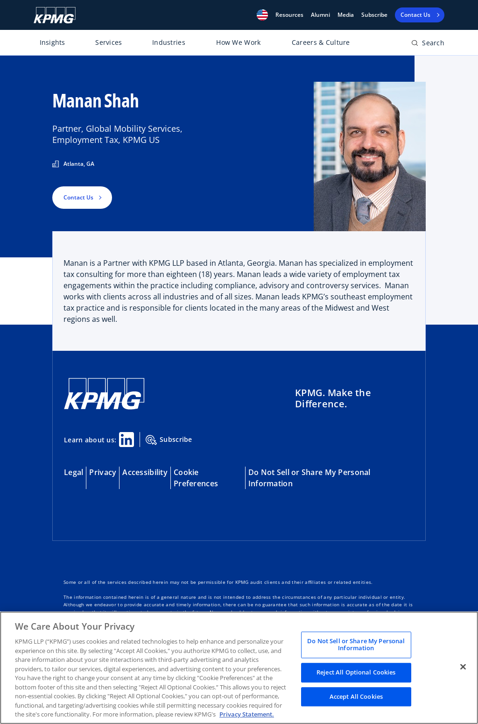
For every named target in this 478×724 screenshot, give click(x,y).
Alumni (320, 15)
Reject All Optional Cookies (356, 672)
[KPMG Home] (55, 15)
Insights (52, 42)
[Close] (463, 666)
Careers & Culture (321, 42)
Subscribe (374, 15)
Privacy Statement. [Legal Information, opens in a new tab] (246, 714)
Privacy (102, 472)
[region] (239, 667)
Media (345, 15)
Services (108, 42)
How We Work (238, 42)
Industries (168, 42)
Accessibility (145, 472)
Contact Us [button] (78, 197)
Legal (73, 472)
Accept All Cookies (356, 696)
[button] (262, 15)
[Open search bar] (427, 44)
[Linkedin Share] (126, 439)
